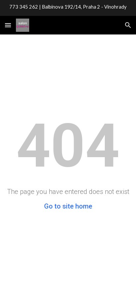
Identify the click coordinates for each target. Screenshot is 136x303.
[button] (8, 25)
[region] (68, 8)
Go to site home (68, 206)
